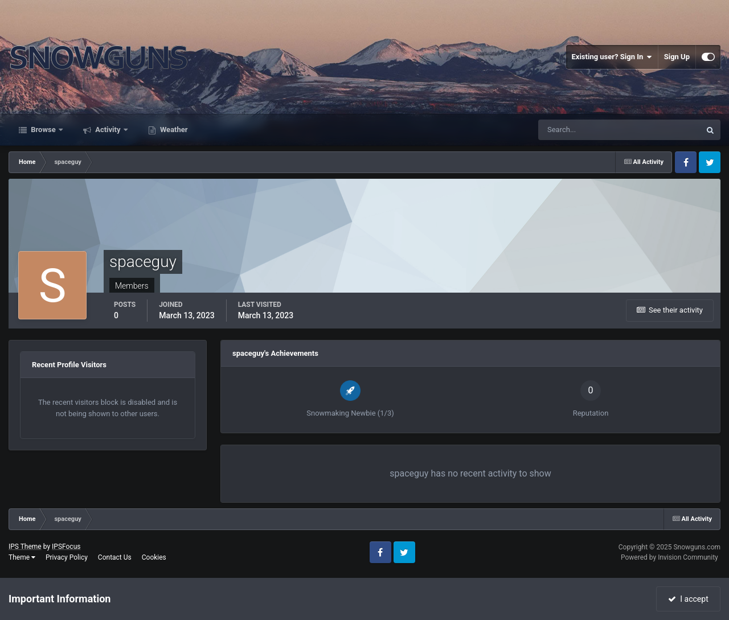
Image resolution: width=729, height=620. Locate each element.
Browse (43, 129)
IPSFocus (66, 547)
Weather (173, 129)
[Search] (584, 130)
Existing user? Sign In (612, 57)
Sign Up (677, 56)
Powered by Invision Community (669, 557)
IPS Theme (25, 547)
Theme (22, 557)
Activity (107, 129)
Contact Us (115, 557)
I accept (688, 598)
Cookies (154, 557)
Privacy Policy (67, 557)
